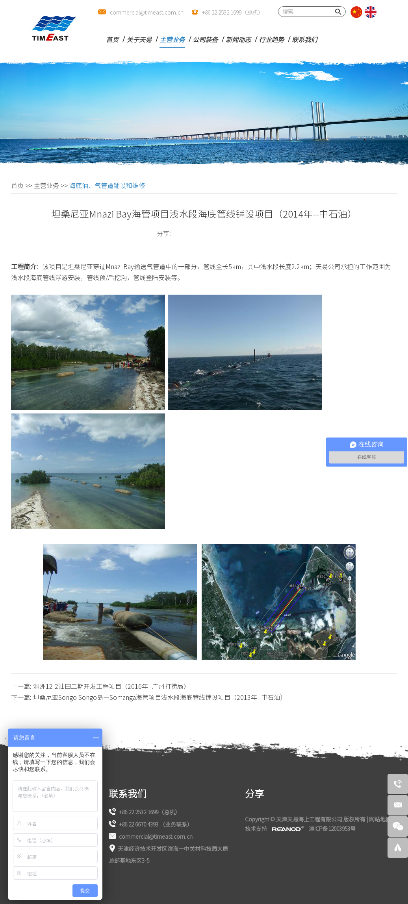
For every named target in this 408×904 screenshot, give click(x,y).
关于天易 (139, 39)
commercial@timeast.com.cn (147, 12)
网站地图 (380, 819)
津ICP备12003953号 (332, 828)
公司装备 (205, 39)
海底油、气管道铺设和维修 (107, 185)
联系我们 (304, 39)
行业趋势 (271, 39)
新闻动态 (238, 39)
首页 (112, 39)
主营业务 (172, 39)
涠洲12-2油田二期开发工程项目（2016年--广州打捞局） (111, 686)
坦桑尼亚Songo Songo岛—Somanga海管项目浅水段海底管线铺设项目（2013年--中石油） (159, 697)
